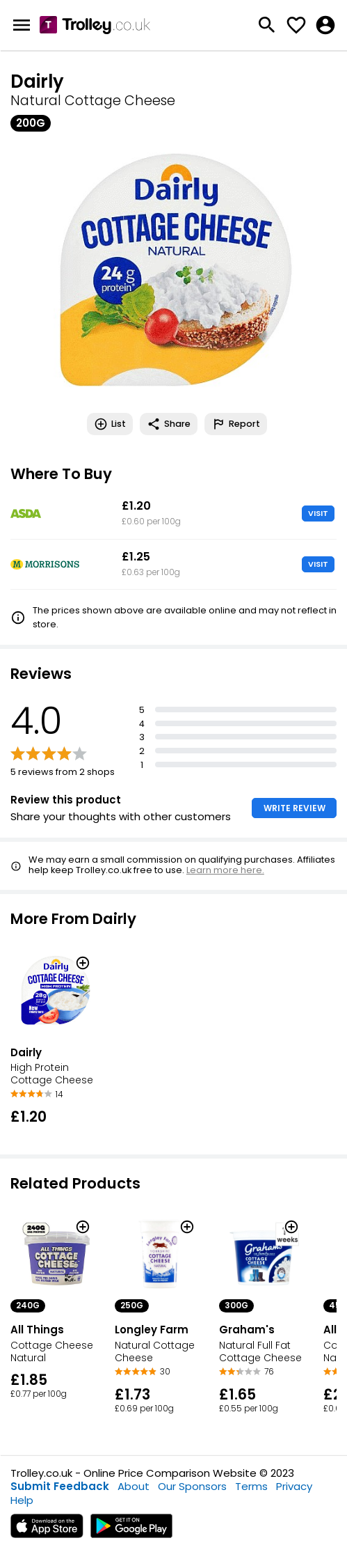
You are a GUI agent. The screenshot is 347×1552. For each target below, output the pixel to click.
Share (169, 424)
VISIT (318, 513)
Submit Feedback (59, 1486)
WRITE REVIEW (294, 808)
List (110, 424)
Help (21, 1500)
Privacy (294, 1486)
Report (235, 424)
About (134, 1486)
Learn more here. (225, 870)
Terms (251, 1486)
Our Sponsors (192, 1486)
